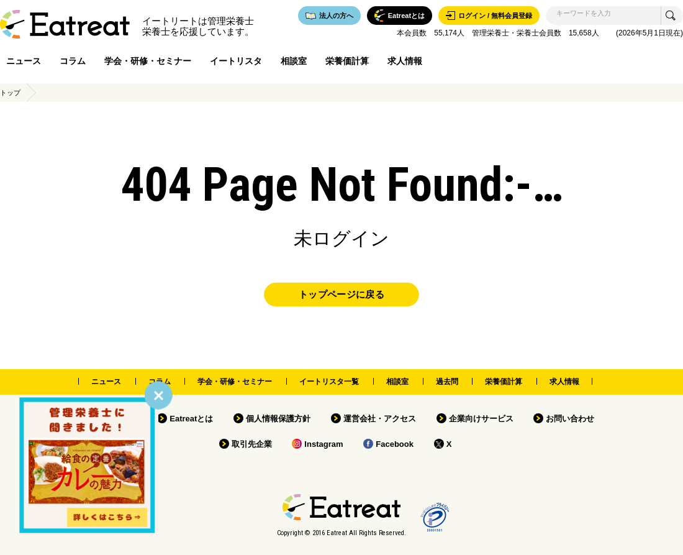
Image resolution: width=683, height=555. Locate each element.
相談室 (294, 61)
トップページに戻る (341, 295)
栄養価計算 (347, 61)
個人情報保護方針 (278, 418)
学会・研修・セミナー (147, 61)
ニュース (23, 61)
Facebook (395, 444)
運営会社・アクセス (379, 418)
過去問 (447, 381)
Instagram (323, 444)
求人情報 (404, 61)
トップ (10, 92)
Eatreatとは (191, 418)
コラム (73, 61)
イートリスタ (236, 61)
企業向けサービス (481, 418)
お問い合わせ (570, 418)
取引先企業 (252, 444)
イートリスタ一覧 (329, 381)
